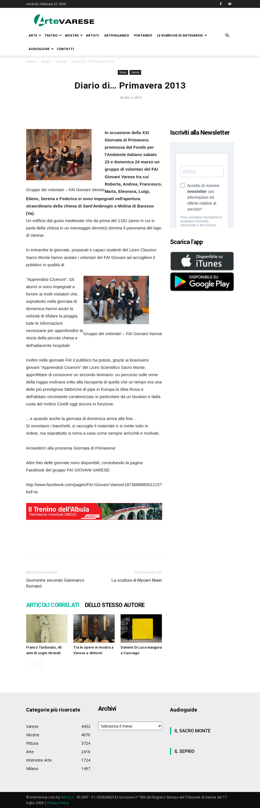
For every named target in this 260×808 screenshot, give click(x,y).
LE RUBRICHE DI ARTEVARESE (182, 35)
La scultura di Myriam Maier (137, 580)
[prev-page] (29, 664)
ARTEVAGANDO (116, 35)
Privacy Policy (58, 802)
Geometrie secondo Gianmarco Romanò (55, 583)
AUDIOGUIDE (41, 49)
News (45, 61)
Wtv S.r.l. (67, 797)
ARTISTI (92, 35)
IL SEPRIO (185, 751)
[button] (227, 35)
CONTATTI (65, 49)
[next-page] (38, 664)
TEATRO (53, 35)
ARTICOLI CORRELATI (52, 605)
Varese (60, 61)
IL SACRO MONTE (193, 730)
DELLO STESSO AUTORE (115, 605)
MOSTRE (74, 35)
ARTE (35, 35)
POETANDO (143, 35)
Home (31, 61)
